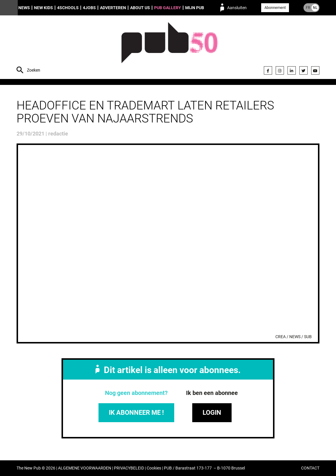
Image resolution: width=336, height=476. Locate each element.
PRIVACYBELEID (129, 468)
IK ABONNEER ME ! (136, 412)
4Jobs (89, 8)
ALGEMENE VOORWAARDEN (84, 468)
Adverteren (113, 8)
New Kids (43, 8)
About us (140, 8)
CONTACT (310, 468)
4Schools (68, 8)
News (24, 8)
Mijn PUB (194, 8)
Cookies (154, 468)
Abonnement (275, 7)
